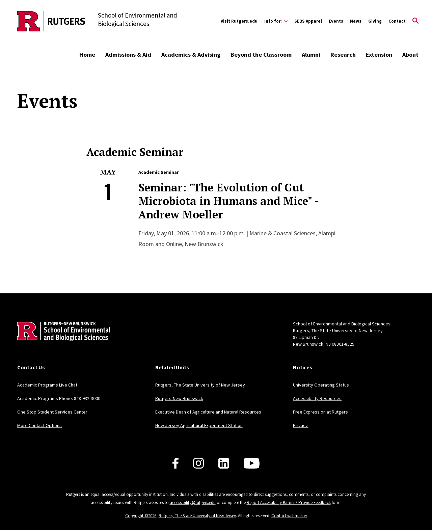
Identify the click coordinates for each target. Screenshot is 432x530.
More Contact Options (39, 425)
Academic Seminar (158, 172)
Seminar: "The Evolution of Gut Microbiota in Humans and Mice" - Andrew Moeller (228, 200)
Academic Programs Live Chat (47, 385)
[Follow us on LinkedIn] (223, 463)
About (410, 54)
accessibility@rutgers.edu (193, 502)
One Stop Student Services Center (52, 412)
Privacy (300, 425)
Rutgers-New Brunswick (179, 398)
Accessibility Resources (317, 398)
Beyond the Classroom (261, 54)
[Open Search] (415, 21)
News (355, 21)
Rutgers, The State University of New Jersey (200, 385)
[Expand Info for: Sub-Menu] (276, 21)
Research (343, 54)
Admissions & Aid (128, 54)
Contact (397, 21)
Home (87, 54)
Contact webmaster (289, 516)
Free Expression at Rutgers (320, 412)
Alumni (311, 54)
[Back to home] (61, 342)
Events (336, 21)
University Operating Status (321, 385)
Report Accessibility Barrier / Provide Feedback (289, 502)
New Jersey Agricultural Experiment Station (199, 425)
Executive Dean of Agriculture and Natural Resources (208, 412)
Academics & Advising (190, 54)
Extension (379, 54)
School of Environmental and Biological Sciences (341, 324)
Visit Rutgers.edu (239, 21)
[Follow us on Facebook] (175, 463)
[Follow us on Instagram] (198, 463)
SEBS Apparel (308, 21)
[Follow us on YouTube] (252, 463)
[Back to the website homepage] (51, 21)
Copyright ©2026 (140, 516)
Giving (375, 21)
